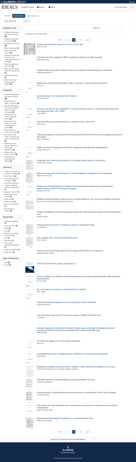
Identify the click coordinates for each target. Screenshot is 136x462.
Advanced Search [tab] (33, 16)
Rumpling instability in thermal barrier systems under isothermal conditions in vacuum (76, 366)
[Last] (87, 40)
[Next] (83, 40)
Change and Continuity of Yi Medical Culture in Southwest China (65, 225)
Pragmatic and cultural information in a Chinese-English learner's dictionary (71, 160)
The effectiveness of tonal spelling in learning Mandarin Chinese (66, 379)
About (52, 7)
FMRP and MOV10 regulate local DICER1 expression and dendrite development (72, 147)
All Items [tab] (8, 16)
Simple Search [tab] (19, 16)
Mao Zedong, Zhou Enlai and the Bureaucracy (57, 237)
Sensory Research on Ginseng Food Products (57, 96)
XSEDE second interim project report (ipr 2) (56, 263)
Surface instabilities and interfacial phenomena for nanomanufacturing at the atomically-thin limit (79, 213)
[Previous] (64, 40)
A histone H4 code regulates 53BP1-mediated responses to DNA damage (69, 57)
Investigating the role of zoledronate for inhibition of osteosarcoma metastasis (72, 353)
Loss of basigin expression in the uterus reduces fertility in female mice (69, 315)
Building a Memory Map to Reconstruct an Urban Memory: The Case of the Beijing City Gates (78, 199)
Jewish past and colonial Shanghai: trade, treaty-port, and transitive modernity (72, 83)
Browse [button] (41, 7)
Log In (132, 2)
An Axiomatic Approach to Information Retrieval (58, 341)
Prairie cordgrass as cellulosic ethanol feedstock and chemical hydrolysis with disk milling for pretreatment (78, 277)
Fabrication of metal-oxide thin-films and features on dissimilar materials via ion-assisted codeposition (77, 406)
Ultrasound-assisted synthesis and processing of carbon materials (66, 302)
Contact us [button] (54, 439)
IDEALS (10, 7)
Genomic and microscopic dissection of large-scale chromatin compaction (70, 250)
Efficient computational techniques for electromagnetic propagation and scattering (74, 173)
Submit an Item (27, 7)
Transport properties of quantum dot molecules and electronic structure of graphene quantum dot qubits (79, 135)
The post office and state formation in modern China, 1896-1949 (65, 121)
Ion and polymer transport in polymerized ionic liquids (61, 289)
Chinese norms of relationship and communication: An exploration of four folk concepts (76, 392)
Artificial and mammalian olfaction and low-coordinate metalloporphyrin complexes (74, 70)
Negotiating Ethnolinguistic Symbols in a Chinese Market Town (65, 418)
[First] (60, 40)
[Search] (122, 7)
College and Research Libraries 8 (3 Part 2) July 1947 (60, 44)
